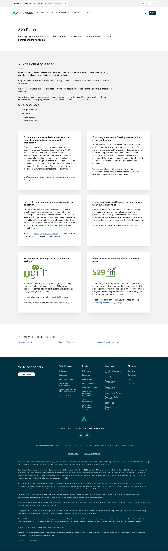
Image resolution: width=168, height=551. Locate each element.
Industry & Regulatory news (108, 342)
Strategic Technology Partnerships (90, 400)
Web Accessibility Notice (103, 446)
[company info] (65, 3)
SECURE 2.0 (109, 403)
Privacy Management (92, 454)
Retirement (86, 371)
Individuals (63, 371)
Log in (152, 13)
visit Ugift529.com (61, 297)
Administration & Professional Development (88, 393)
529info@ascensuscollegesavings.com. (112, 302)
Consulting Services (89, 387)
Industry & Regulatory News (113, 372)
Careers (131, 383)
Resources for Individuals (110, 382)
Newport (28, 3)
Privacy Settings (74, 454)
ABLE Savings (87, 379)
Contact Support (27, 374)
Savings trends (24, 342)
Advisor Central (147, 3)
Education (86, 375)
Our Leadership (133, 379)
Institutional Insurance (90, 383)
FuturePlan (38, 3)
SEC (125, 473)
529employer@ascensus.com (46, 234)
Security (68, 446)
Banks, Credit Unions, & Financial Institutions (67, 390)
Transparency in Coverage (111, 408)
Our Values (132, 375)
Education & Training (66, 342)
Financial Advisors (66, 379)
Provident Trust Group (53, 3)
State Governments (66, 395)
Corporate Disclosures (124, 446)
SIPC (80, 470)
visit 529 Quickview (130, 226)
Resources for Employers (110, 388)
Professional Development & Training (88, 407)
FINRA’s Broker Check (61, 473)
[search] (145, 12)
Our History (132, 371)
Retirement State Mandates (111, 398)
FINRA (76, 470)
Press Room (109, 377)
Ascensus (18, 3)
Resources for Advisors (113, 393)
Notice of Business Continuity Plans (48, 446)
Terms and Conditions (83, 446)
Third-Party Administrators (64, 384)
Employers (63, 375)
